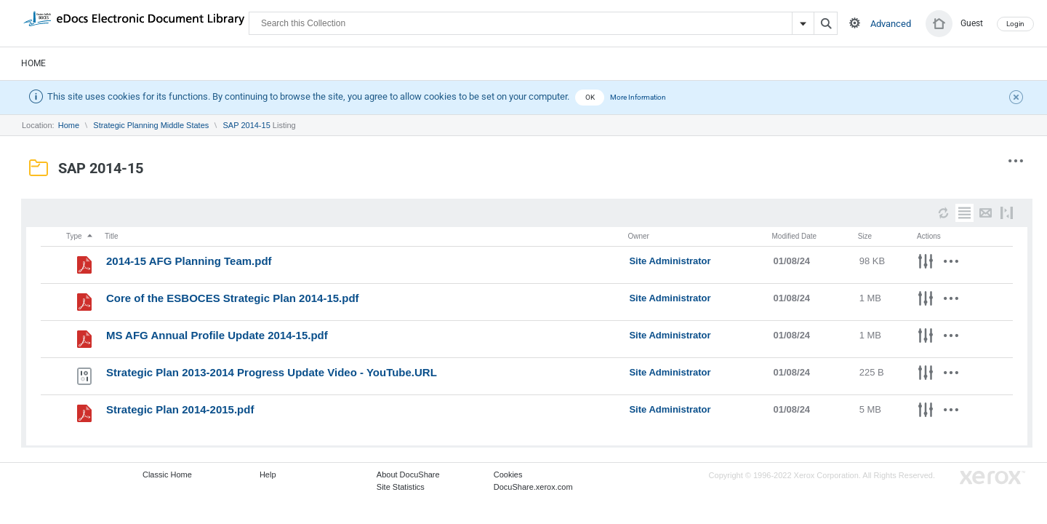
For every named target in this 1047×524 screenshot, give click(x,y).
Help (268, 474)
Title (112, 236)
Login (1015, 24)
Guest (971, 23)
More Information (638, 97)
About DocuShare (408, 474)
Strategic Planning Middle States (151, 125)
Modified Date (794, 236)
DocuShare (134, 22)
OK (590, 97)
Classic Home (167, 474)
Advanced (890, 23)
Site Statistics (401, 487)
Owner (638, 236)
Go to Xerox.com (992, 478)
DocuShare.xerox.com (533, 487)
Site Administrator (669, 260)
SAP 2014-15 (246, 125)
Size (865, 236)
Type (80, 236)
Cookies (508, 474)
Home (33, 63)
